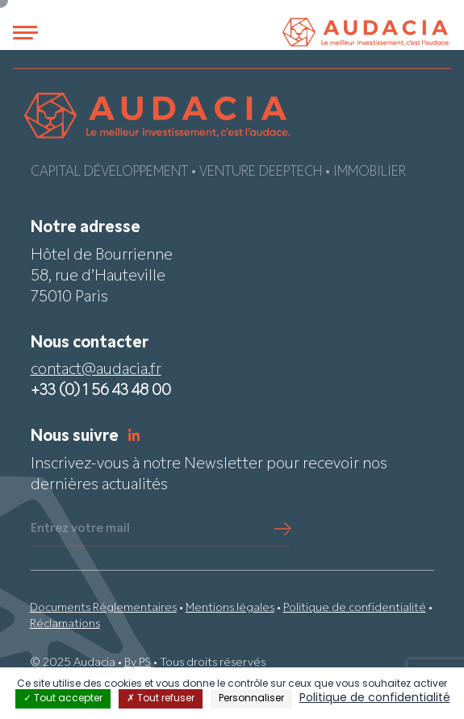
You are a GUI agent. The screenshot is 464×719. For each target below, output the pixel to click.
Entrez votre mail (80, 528)
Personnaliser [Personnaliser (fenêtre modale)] (251, 699)
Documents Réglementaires (103, 608)
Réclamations (65, 624)
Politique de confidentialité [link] (374, 698)
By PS (137, 663)
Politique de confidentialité (354, 608)
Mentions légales (230, 608)
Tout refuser (160, 699)
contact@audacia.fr (96, 370)
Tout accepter (62, 699)
